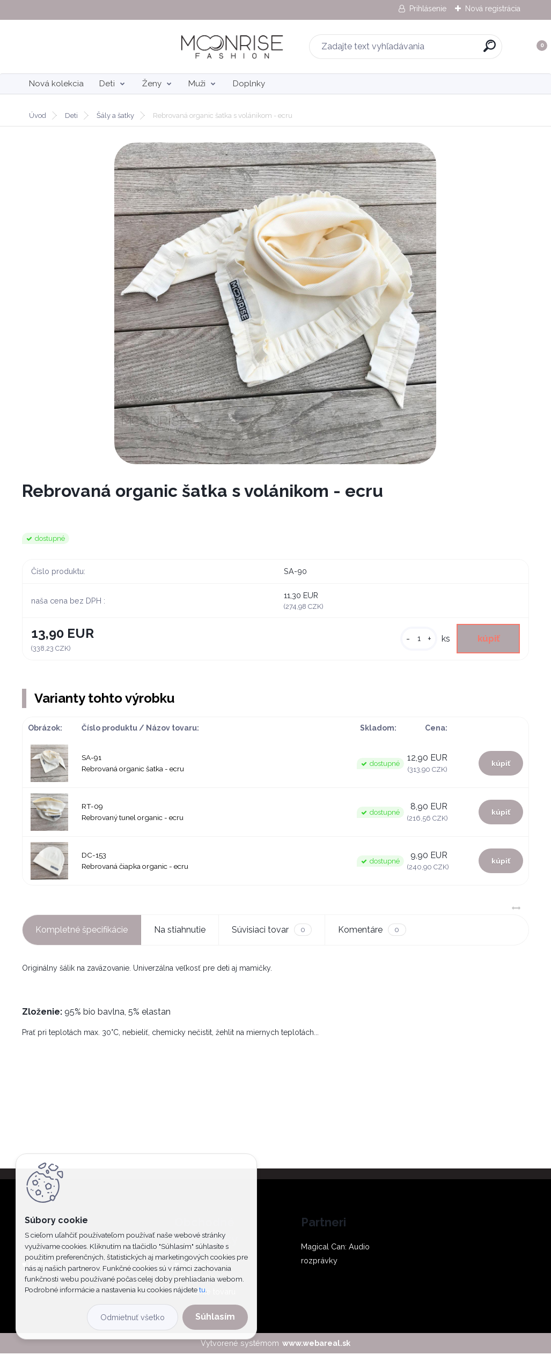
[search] (416, 50)
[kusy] (413, 640)
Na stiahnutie (179, 931)
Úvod (37, 115)
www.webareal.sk (316, 1345)
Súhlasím (215, 1317)
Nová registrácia (492, 8)
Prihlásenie (427, 8)
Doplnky (249, 83)
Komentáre (372, 932)
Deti (107, 83)
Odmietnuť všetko (132, 1317)
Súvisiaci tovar (272, 932)
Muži (196, 83)
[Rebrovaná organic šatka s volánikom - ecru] (275, 303)
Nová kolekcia (56, 83)
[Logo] (87, 46)
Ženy (151, 83)
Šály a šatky (115, 115)
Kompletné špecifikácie (81, 931)
